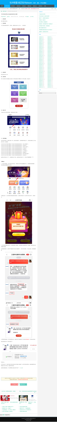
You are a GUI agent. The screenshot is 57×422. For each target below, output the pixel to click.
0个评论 (32, 16)
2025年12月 (49, 38)
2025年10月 (49, 39)
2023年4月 (49, 59)
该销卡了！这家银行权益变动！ (44, 18)
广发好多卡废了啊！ (42, 14)
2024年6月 (49, 50)
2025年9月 (41, 41)
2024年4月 (49, 51)
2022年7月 (41, 66)
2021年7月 (41, 74)
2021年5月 (41, 75)
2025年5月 (41, 43)
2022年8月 (49, 64)
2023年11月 (41, 55)
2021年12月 (49, 70)
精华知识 (40, 6)
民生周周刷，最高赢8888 (43, 22)
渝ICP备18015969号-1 (28, 419)
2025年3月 (41, 45)
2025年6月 (49, 42)
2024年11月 (41, 47)
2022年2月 (49, 68)
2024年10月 (49, 47)
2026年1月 (41, 38)
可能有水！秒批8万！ (42, 20)
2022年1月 (41, 70)
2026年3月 (49, 37)
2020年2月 (49, 84)
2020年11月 (41, 79)
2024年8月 (49, 49)
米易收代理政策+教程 (23, 411)
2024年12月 (49, 46)
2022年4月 (49, 67)
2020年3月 (41, 84)
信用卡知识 (7, 6)
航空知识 (13, 6)
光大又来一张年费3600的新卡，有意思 (8, 391)
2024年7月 (41, 50)
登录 (52, 8)
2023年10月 (49, 55)
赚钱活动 (35, 6)
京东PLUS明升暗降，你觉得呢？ (7, 411)
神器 (45, 6)
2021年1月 (41, 78)
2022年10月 (49, 63)
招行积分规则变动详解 (23, 406)
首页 (2, 6)
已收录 (27, 16)
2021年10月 (49, 71)
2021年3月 (41, 76)
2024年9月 (41, 49)
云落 (30, 420)
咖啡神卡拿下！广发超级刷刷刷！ (25, 408)
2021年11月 (41, 71)
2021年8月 (49, 72)
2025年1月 (41, 46)
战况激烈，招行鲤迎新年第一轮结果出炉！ (46, 24)
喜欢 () (15, 384)
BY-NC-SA (26, 378)
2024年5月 (41, 51)
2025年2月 (49, 45)
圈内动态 (29, 6)
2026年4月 (41, 37)
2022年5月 (41, 67)
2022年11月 (41, 63)
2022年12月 (49, 62)
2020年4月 (49, 83)
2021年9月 (41, 72)
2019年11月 (41, 87)
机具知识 (24, 6)
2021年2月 (49, 76)
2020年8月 (49, 80)
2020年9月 (41, 80)
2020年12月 (49, 78)
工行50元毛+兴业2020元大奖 (9, 14)
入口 (21, 368)
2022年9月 (41, 64)
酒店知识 (18, 6)
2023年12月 (49, 54)
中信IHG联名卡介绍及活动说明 (44, 16)
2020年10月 (49, 79)
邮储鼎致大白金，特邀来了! (6, 408)
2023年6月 (49, 58)
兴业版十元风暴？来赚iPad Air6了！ (8, 406)
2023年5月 (41, 59)
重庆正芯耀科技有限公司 (31, 418)
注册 (55, 8)
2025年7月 (41, 42)
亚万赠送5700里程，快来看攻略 (44, 26)
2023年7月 (41, 58)
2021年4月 (49, 75)
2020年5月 (41, 83)
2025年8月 (49, 41)
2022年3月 (41, 68)
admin (9, 16)
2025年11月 (41, 39)
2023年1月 (41, 62)
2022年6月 (49, 66)
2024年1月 (41, 54)
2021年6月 (49, 74)
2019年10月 (49, 87)
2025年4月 (49, 43)
